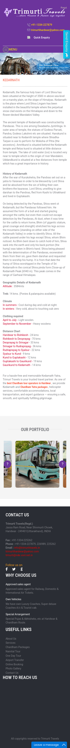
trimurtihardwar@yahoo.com (48, 30)
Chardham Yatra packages (34, 386)
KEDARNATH (11, 80)
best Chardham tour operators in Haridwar (29, 383)
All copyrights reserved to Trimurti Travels (35, 738)
